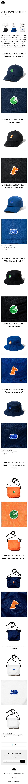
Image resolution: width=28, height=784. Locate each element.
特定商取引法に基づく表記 (19, 773)
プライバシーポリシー (8, 773)
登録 (23, 761)
